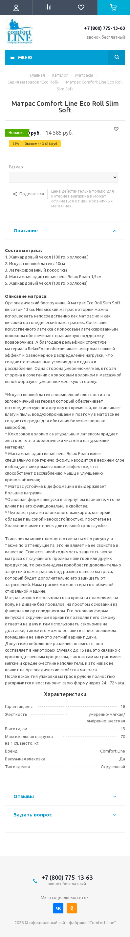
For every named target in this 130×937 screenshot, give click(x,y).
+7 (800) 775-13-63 (104, 28)
